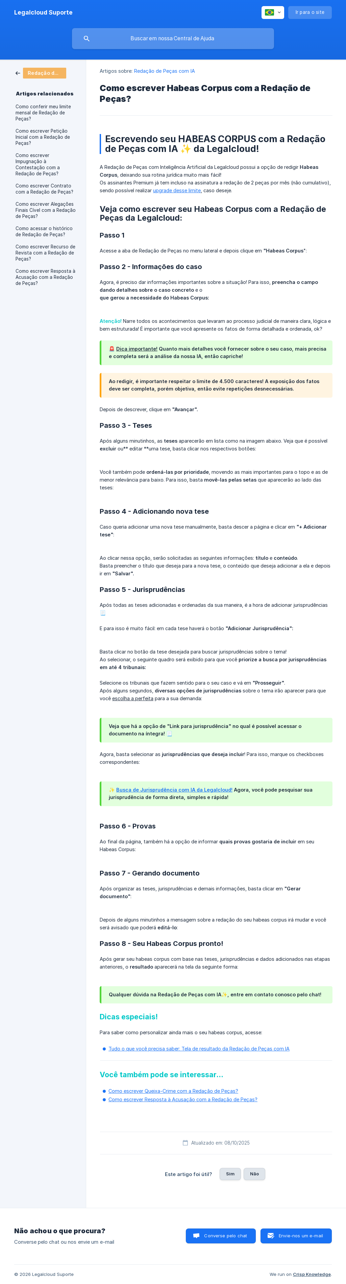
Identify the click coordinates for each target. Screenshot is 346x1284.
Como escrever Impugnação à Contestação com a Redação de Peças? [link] (38, 164)
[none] (43, 12)
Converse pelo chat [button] (225, 1235)
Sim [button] (230, 1173)
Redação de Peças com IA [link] (164, 71)
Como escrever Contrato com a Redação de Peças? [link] (44, 189)
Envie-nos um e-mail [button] (301, 1235)
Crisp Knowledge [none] (312, 1274)
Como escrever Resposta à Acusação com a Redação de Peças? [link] (45, 277)
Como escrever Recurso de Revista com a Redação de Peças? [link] (45, 253)
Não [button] (254, 1173)
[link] (41, 72)
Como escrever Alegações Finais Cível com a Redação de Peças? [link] (46, 210)
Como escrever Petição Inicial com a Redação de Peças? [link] (43, 137)
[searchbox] (173, 38)
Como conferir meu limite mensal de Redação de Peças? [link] (43, 112)
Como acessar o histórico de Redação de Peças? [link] (44, 231)
